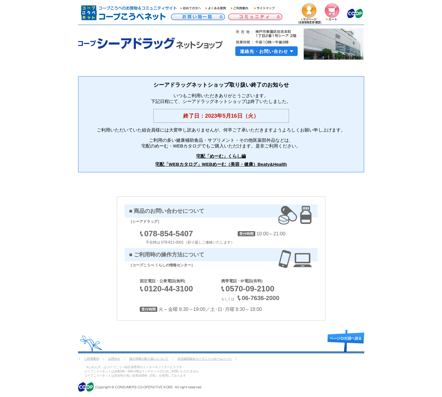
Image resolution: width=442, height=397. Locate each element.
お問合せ (114, 358)
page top (346, 341)
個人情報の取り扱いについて (148, 358)
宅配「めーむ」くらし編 (221, 156)
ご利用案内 (91, 358)
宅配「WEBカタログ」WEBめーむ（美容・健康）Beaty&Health (221, 164)
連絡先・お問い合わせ (264, 51)
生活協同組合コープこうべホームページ (204, 358)
